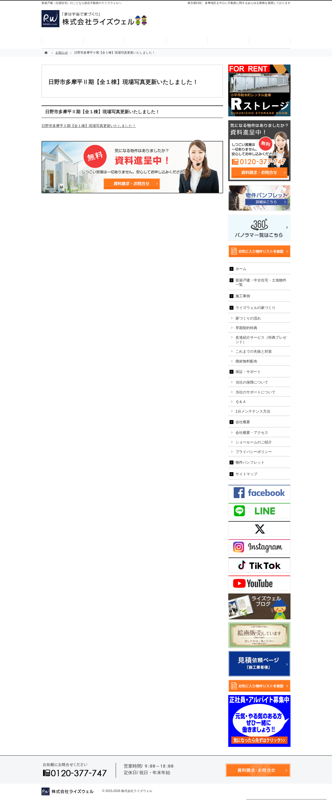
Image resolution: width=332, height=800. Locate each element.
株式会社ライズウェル (136, 791)
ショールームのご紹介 (254, 442)
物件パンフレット (250, 462)
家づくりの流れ (248, 318)
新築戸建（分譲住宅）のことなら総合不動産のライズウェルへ (81, 2)
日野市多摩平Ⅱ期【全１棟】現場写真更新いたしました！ (89, 126)
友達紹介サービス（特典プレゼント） (261, 339)
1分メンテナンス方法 (253, 411)
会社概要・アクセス (252, 432)
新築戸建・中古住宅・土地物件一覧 (261, 282)
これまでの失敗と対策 (254, 351)
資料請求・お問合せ (230, 27)
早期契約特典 (246, 328)
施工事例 (243, 296)
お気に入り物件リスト (270, 27)
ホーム (241, 269)
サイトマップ (246, 474)
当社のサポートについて (255, 392)
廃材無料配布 (246, 361)
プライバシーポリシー (254, 452)
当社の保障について (252, 382)
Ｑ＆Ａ (241, 402)
